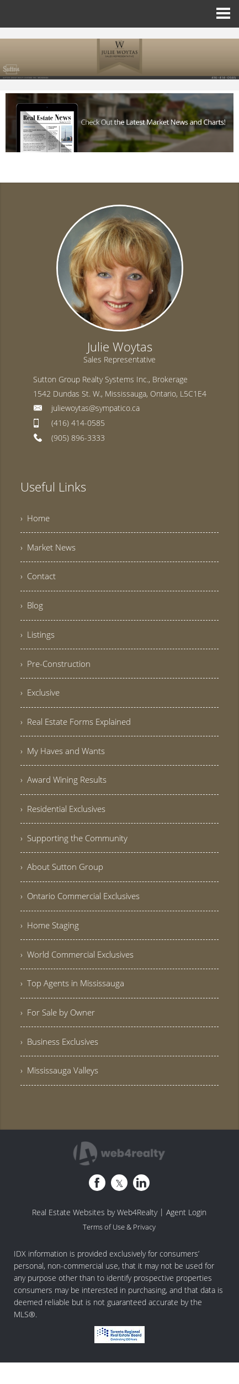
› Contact (38, 580)
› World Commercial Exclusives (81, 974)
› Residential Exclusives (66, 822)
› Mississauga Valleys (61, 1095)
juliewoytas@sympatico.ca (95, 408)
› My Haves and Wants (64, 762)
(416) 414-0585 (78, 423)
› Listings (38, 640)
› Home (35, 519)
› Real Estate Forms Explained (79, 731)
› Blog (32, 610)
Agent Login (186, 1237)
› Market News (49, 549)
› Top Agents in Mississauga (74, 1004)
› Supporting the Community (76, 853)
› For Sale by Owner (59, 1035)
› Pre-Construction (56, 671)
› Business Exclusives (61, 1065)
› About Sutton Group (63, 883)
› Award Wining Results (65, 792)
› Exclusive (41, 701)
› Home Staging (51, 944)
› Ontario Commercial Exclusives (84, 913)
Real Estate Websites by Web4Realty (94, 1237)
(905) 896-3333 (78, 437)
